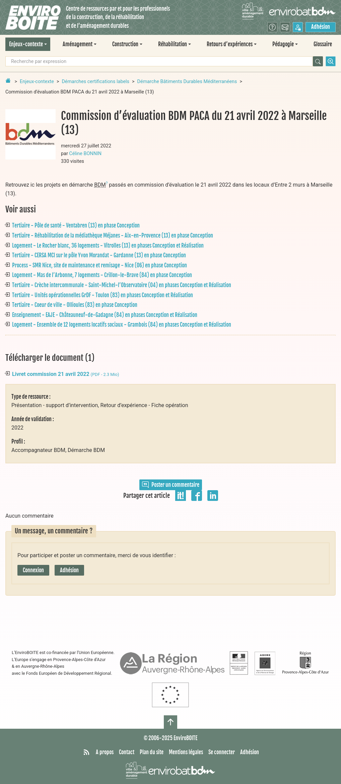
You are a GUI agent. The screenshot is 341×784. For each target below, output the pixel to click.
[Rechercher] (318, 61)
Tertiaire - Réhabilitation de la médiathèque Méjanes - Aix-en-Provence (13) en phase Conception (112, 235)
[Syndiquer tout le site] (86, 752)
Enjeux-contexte (37, 81)
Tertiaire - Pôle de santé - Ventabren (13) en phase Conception (76, 225)
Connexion (33, 570)
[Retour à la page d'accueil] (8, 80)
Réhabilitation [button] (172, 44)
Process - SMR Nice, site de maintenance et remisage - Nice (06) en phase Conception (99, 265)
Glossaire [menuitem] (323, 44)
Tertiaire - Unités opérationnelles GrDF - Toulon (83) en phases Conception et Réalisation (102, 295)
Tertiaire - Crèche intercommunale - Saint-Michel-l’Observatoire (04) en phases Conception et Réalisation (121, 285)
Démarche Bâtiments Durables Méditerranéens (187, 81)
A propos (105, 752)
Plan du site (151, 752)
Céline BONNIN (85, 153)
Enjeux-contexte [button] (26, 44)
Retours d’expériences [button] (230, 44)
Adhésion (320, 26)
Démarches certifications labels (95, 81)
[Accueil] (33, 17)
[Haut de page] (170, 722)
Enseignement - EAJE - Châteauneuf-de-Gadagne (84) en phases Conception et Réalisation (104, 315)
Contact (126, 752)
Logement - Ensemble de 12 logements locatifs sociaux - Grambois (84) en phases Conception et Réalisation (121, 324)
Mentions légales (186, 752)
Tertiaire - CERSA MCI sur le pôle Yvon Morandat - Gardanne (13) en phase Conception (99, 255)
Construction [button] (125, 44)
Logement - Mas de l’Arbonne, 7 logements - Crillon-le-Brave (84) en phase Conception (102, 275)
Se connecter (221, 752)
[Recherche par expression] (159, 61)
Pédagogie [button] (283, 44)
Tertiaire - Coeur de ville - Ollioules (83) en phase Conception (74, 305)
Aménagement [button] (77, 44)
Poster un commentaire (170, 484)
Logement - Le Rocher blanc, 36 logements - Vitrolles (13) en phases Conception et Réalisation (108, 245)
